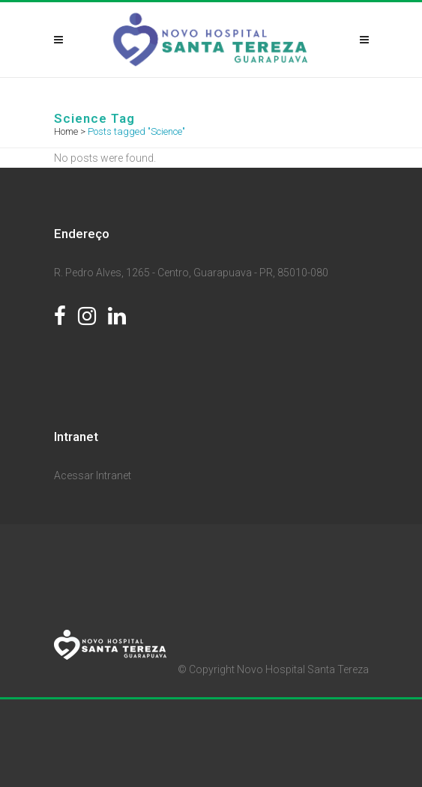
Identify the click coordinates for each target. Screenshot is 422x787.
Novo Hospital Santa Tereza (303, 669)
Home (66, 131)
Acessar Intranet (92, 475)
